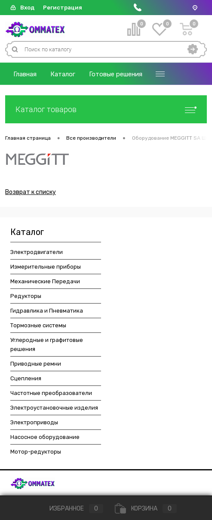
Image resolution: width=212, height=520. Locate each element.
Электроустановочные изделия (54, 407)
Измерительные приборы (45, 266)
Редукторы (25, 296)
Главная (25, 74)
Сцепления (25, 378)
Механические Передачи (45, 281)
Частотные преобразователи (51, 393)
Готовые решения (115, 74)
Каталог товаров (106, 109)
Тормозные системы (38, 325)
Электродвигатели (36, 252)
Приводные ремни (35, 363)
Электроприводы (34, 422)
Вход (27, 7)
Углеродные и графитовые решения (46, 344)
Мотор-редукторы (35, 451)
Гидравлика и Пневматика (46, 310)
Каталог (62, 74)
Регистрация (62, 7)
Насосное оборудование (45, 437)
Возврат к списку (30, 192)
